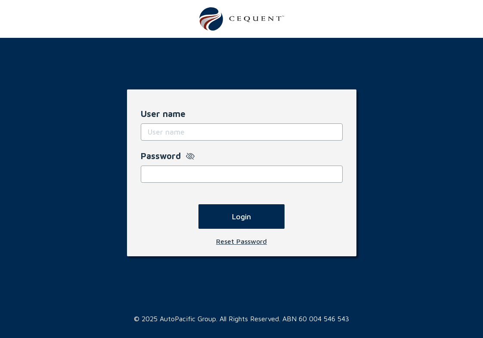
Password (168, 156)
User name (163, 114)
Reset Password (241, 241)
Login (241, 216)
